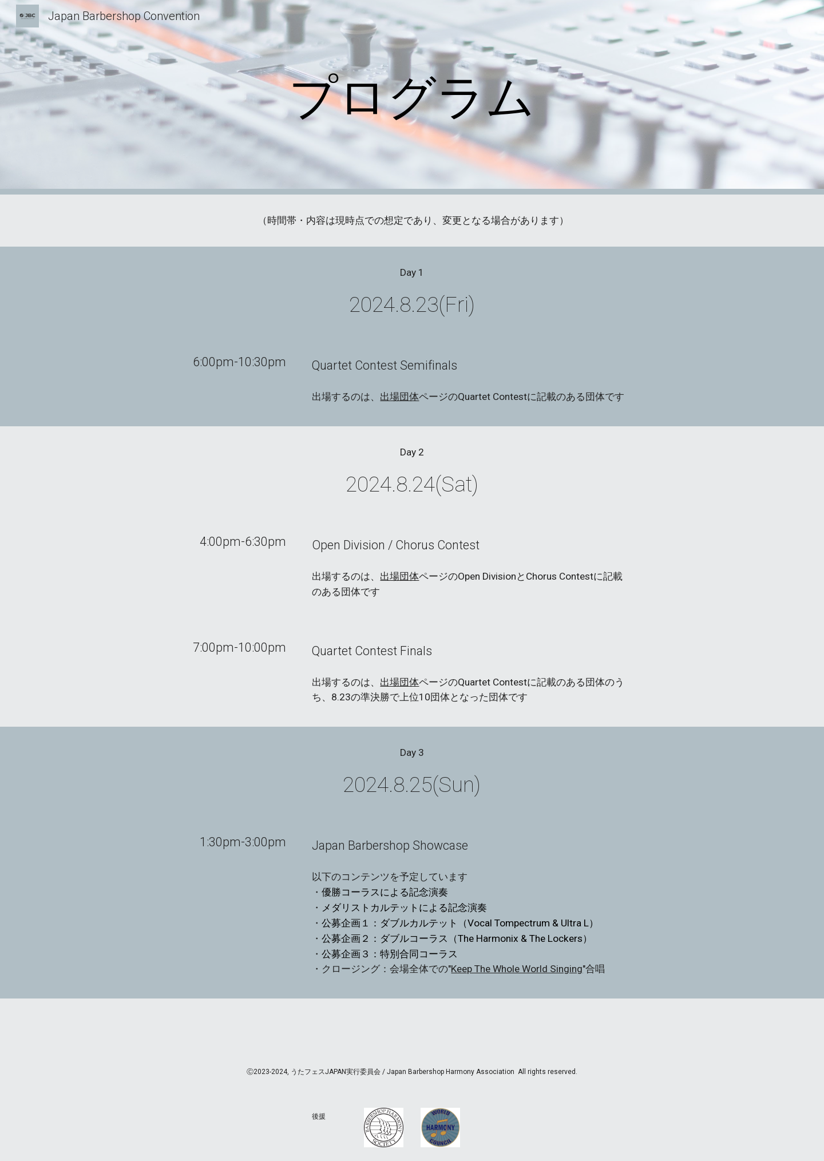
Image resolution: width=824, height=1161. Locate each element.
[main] (412, 97)
